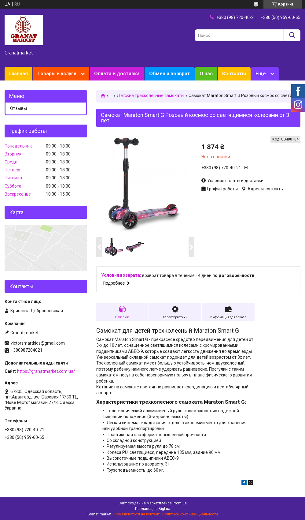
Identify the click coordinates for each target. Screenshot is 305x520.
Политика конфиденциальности (190, 514)
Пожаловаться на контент (137, 514)
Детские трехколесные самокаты (150, 95)
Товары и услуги (56, 74)
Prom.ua (180, 503)
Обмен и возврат (169, 74)
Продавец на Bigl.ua (152, 509)
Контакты (234, 74)
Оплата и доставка (117, 74)
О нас (206, 74)
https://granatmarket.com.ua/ (46, 371)
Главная (18, 74)
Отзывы (18, 108)
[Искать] (292, 35)
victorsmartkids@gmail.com (38, 343)
